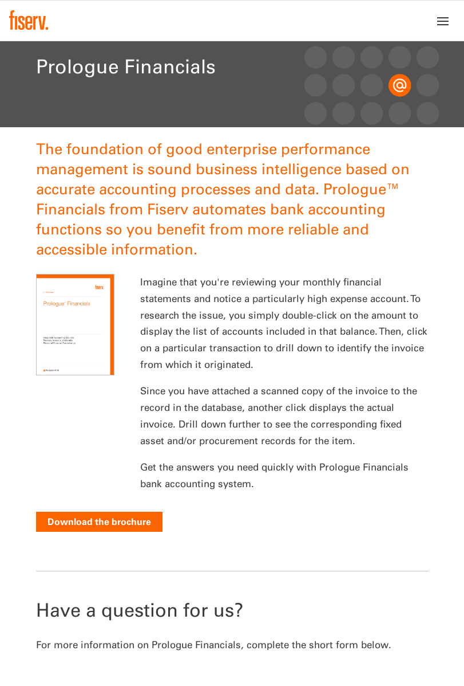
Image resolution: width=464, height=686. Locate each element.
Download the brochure (99, 521)
